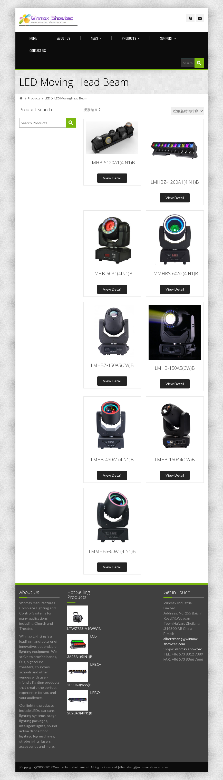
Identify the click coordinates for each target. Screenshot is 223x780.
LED (47, 98)
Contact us (38, 50)
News (96, 38)
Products (131, 38)
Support (168, 38)
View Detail (112, 178)
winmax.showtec (188, 649)
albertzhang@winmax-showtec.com (143, 767)
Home (33, 38)
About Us (63, 38)
